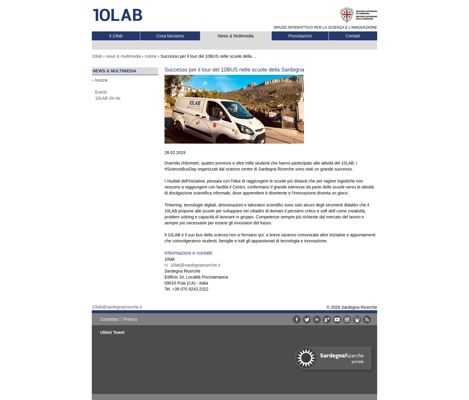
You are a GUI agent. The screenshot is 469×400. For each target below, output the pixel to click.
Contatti (353, 36)
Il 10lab (116, 36)
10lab (97, 56)
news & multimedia (123, 56)
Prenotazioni (300, 36)
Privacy (130, 319)
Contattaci (109, 319)
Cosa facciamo (170, 36)
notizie (151, 56)
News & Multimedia (236, 36)
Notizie (101, 80)
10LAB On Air (108, 98)
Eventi (101, 92)
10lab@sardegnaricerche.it (195, 265)
